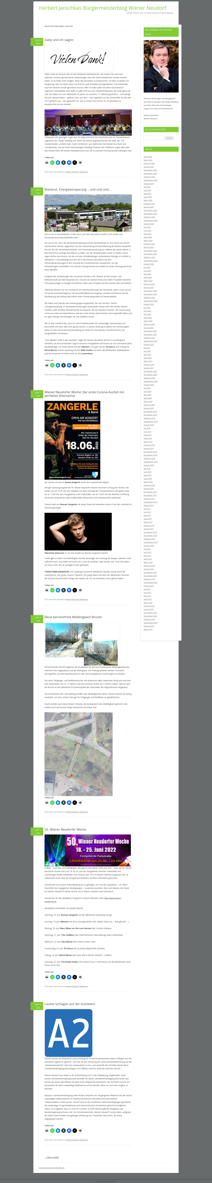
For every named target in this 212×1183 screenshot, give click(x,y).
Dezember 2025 (150, 170)
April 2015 (148, 599)
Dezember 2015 (150, 572)
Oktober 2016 (149, 539)
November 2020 (150, 374)
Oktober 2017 (149, 498)
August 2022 (149, 304)
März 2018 (148, 482)
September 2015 (151, 582)
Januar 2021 (149, 368)
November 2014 (150, 616)
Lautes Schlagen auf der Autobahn (70, 1004)
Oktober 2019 (149, 418)
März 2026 (148, 160)
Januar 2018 (149, 488)
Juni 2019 (147, 431)
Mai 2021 (147, 354)
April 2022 (148, 317)
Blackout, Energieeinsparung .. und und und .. (78, 189)
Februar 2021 (149, 364)
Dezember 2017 (150, 492)
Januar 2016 (149, 569)
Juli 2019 (147, 428)
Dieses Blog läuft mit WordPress (51, 1168)
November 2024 (150, 213)
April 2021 (148, 358)
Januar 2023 (149, 287)
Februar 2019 (149, 445)
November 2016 (150, 535)
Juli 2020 (147, 388)
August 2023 (149, 264)
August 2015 (149, 586)
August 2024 (149, 224)
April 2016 (148, 559)
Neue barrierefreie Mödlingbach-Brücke (73, 617)
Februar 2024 (149, 244)
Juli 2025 (147, 187)
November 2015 (150, 576)
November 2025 (150, 173)
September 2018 (151, 462)
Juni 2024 (147, 230)
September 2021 (151, 341)
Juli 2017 (147, 508)
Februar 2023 (149, 284)
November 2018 (150, 455)
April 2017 (148, 519)
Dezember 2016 (150, 532)
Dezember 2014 (150, 612)
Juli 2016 (147, 549)
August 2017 (149, 505)
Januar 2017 (149, 529)
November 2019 (150, 415)
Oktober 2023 (149, 257)
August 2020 (149, 384)
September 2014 (151, 622)
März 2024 (148, 240)
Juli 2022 (147, 307)
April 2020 (148, 398)
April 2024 (148, 237)
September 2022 (151, 301)
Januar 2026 (149, 167)
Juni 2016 (147, 552)
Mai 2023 (147, 274)
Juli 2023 (147, 267)
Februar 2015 (149, 606)
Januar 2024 (149, 247)
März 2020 (148, 401)
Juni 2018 (147, 472)
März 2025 (148, 200)
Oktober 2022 (149, 297)
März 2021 (148, 361)
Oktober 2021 (149, 338)
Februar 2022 (149, 324)
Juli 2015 (147, 589)
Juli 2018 (147, 468)
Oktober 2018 (149, 458)
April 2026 (148, 156)
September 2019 (151, 421)
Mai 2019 (147, 435)
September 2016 (151, 542)
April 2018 (148, 478)
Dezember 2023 (150, 250)
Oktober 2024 (149, 217)
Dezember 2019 (150, 411)
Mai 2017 (147, 515)
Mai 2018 (147, 475)
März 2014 (148, 629)
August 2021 (149, 344)
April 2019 (148, 438)
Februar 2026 (149, 163)
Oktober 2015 (149, 579)
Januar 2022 (149, 327)
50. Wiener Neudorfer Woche (65, 829)
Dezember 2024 (150, 210)
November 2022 (150, 294)
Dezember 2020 (150, 371)
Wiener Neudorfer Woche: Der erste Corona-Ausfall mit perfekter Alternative (84, 394)
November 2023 (150, 254)
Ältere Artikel (52, 1157)
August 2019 (149, 425)
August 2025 (149, 183)
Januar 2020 (149, 408)
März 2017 (148, 522)
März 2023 (148, 281)
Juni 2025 (147, 190)
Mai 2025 (147, 193)
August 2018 (149, 465)
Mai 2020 (147, 394)
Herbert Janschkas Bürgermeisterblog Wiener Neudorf (102, 8)
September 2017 (151, 502)
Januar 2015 (149, 609)
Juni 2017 (147, 512)
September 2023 (151, 260)
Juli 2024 (147, 227)
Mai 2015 (147, 596)
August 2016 (149, 545)
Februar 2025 (149, 203)
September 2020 (151, 381)
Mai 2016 (147, 555)
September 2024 (151, 220)
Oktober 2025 (149, 177)
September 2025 (151, 180)
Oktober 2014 (149, 619)
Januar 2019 (149, 448)
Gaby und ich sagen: (59, 40)
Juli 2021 (147, 348)
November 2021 (150, 334)
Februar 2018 (149, 485)
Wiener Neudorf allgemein (77, 172)
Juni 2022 (147, 311)
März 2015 (148, 602)
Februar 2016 (149, 565)
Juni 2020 (147, 391)
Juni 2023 (147, 270)
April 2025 (148, 197)
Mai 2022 (147, 314)
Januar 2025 (149, 207)
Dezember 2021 (150, 331)
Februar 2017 (149, 525)
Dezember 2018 (150, 451)
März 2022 (148, 321)
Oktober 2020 (149, 378)
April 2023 (148, 277)
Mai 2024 (147, 234)
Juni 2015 (147, 592)
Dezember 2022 (150, 291)
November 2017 (150, 495)
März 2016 (148, 562)
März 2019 (148, 441)
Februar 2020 (149, 405)
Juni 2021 (147, 351)
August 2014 (149, 626)
